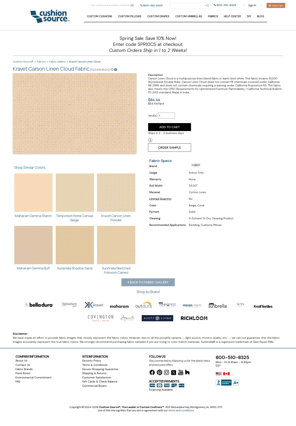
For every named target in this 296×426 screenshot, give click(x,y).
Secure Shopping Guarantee (100, 369)
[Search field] (190, 5)
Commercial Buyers (94, 385)
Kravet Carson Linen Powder (116, 217)
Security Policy (91, 360)
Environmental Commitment (33, 377)
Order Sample (169, 148)
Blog (260, 16)
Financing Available (161, 389)
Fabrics (213, 16)
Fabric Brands (24, 369)
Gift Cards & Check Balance (100, 381)
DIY (249, 16)
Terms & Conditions (94, 365)
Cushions (99, 16)
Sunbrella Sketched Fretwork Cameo (116, 270)
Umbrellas (188, 16)
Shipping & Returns (94, 373)
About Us (21, 360)
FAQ (17, 381)
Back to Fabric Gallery (148, 282)
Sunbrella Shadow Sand (74, 268)
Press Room (23, 373)
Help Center (232, 16)
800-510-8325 (153, 5)
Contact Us (22, 365)
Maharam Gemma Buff (33, 268)
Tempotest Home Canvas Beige (74, 217)
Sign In (252, 5)
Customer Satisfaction (96, 377)
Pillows (129, 16)
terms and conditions (181, 410)
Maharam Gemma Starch (33, 215)
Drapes (158, 16)
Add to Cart (169, 127)
